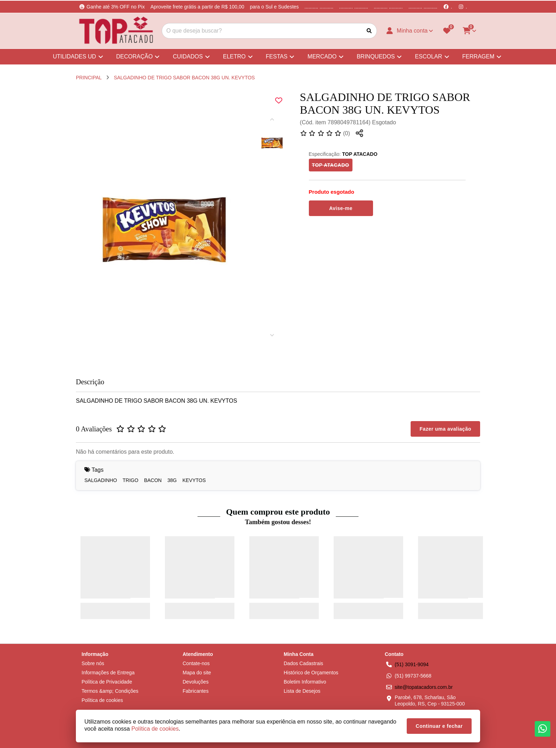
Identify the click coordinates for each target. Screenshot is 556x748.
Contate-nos (196, 663)
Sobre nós (93, 663)
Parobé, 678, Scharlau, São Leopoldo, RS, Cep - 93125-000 (430, 701)
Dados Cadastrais (303, 663)
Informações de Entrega (108, 672)
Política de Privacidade (107, 682)
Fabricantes (195, 691)
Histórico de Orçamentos (311, 672)
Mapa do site (197, 672)
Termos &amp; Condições (110, 691)
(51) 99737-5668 (413, 676)
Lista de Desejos (302, 691)
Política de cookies (102, 700)
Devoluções (195, 682)
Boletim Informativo (305, 682)
